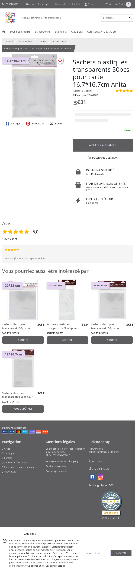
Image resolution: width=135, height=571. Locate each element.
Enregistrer (35, 123)
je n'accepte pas (93, 553)
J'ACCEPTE (121, 553)
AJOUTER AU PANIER (103, 145)
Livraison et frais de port (15, 462)
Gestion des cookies (56, 466)
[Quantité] (79, 130)
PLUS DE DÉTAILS (23, 408)
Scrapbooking (25, 41)
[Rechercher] (130, 17)
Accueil (9, 41)
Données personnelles (57, 471)
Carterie (42, 41)
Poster (56, 123)
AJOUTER (23, 340)
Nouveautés (9, 471)
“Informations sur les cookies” (29, 562)
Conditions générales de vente (18, 467)
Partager (13, 123)
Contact (76, 4)
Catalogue (8, 453)
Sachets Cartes (59, 41)
